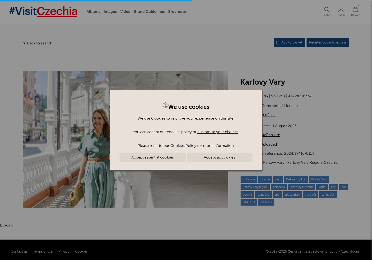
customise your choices (217, 132)
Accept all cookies (219, 157)
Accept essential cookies (152, 157)
